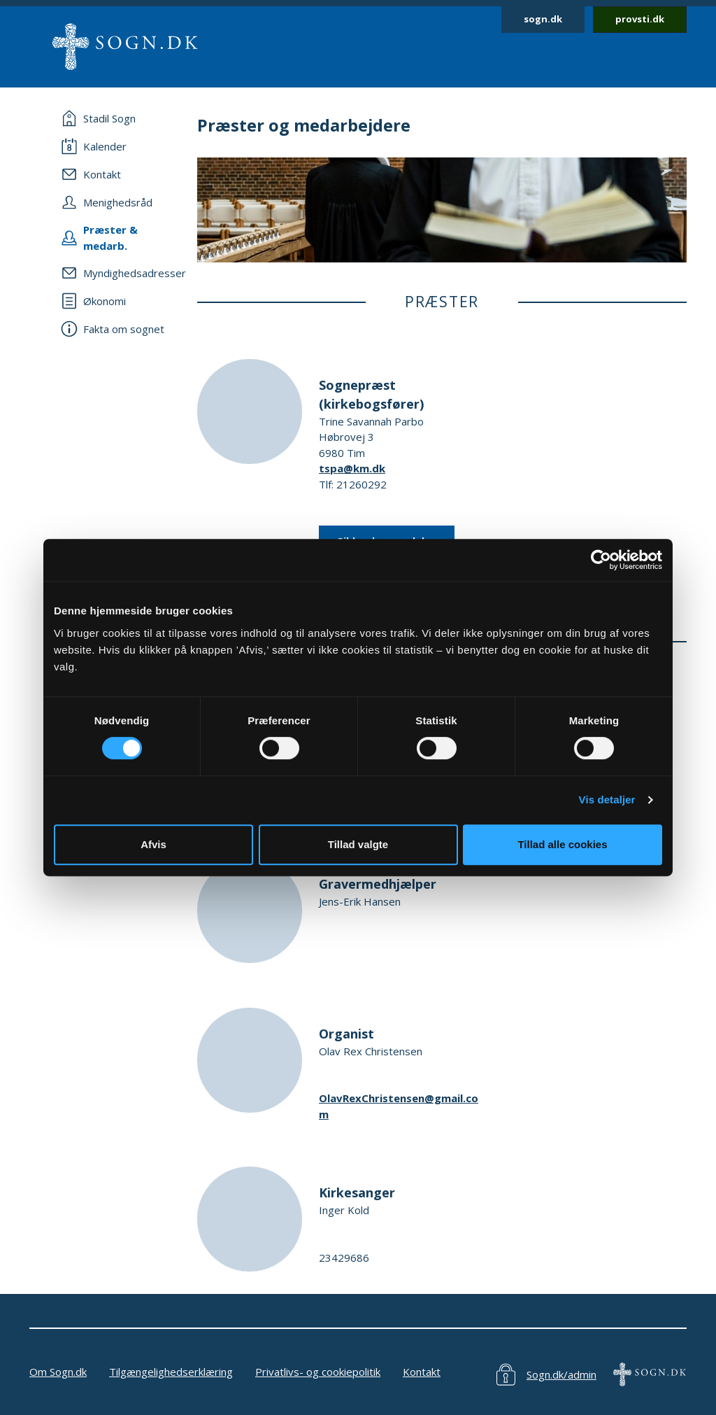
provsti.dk (639, 19)
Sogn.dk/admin (561, 1374)
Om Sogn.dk (58, 1372)
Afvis (153, 844)
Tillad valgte (358, 844)
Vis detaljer (607, 799)
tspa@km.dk (352, 468)
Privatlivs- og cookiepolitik (317, 1372)
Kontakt (422, 1372)
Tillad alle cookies (562, 844)
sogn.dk (543, 19)
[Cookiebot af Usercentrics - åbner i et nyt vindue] (601, 559)
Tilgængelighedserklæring (171, 1372)
